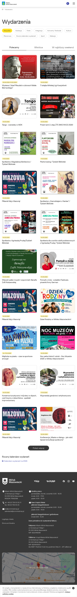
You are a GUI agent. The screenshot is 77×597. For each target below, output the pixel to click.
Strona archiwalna (8, 523)
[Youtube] (73, 481)
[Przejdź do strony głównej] (12, 481)
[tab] (14, 48)
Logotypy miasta (7, 519)
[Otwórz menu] (74, 3)
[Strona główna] (2, 9)
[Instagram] (68, 481)
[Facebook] (63, 481)
